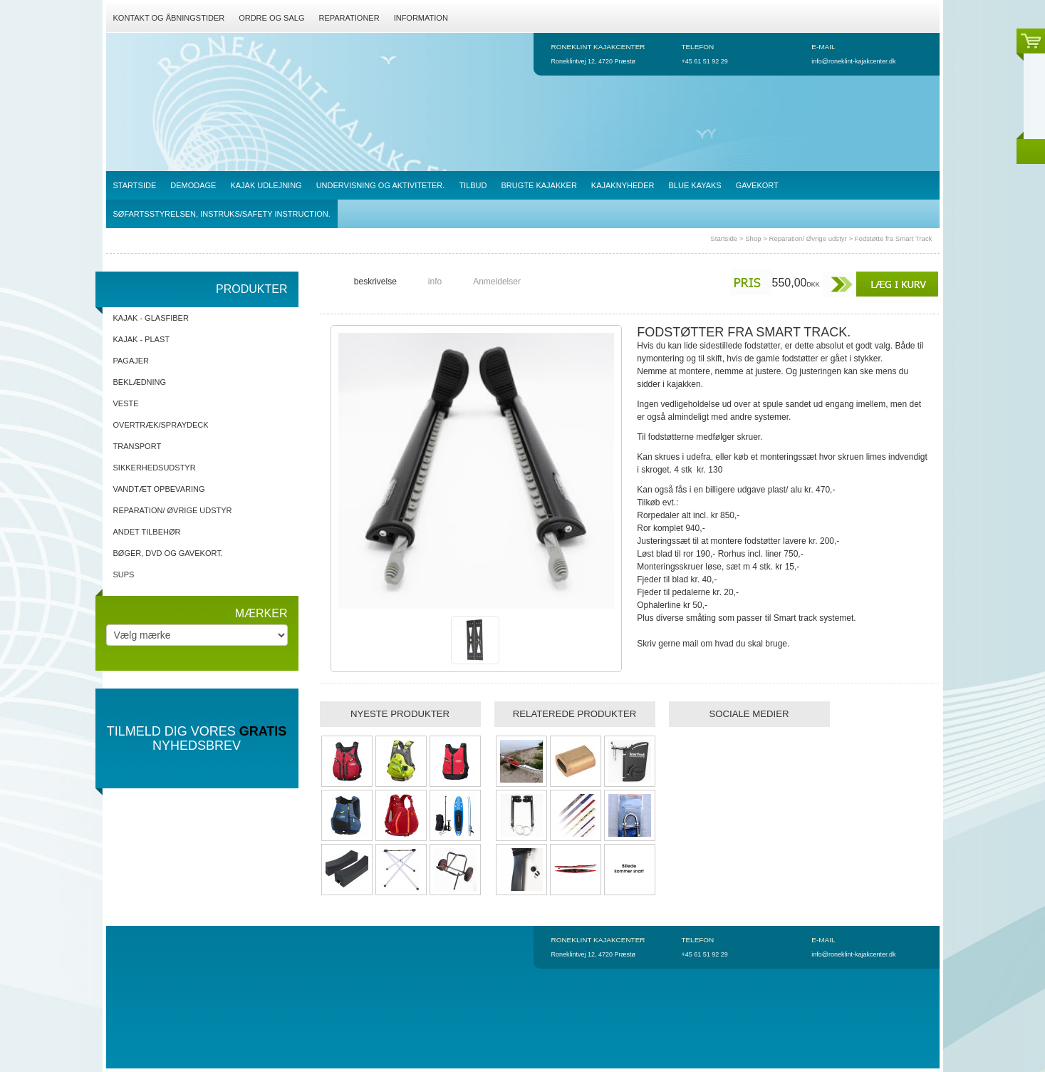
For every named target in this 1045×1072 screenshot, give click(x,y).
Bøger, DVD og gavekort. (168, 553)
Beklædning (140, 382)
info (435, 282)
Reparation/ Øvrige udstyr (807, 238)
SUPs (124, 574)
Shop (753, 238)
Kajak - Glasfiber (151, 318)
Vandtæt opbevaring (159, 489)
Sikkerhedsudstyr (154, 467)
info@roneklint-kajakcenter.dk (853, 61)
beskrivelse (375, 282)
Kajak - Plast (141, 339)
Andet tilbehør (147, 531)
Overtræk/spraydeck (161, 425)
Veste (126, 403)
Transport (137, 446)
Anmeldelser (497, 282)
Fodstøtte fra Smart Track (893, 238)
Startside (723, 238)
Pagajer (131, 360)
